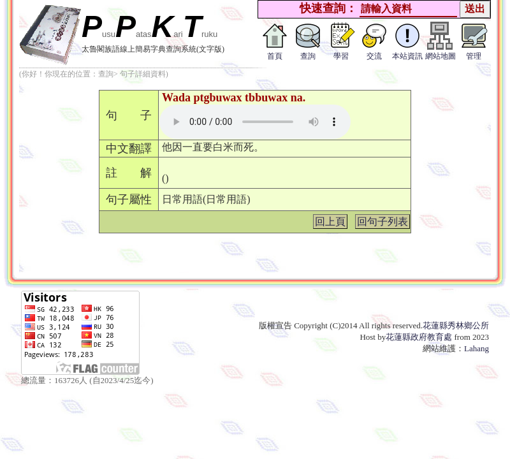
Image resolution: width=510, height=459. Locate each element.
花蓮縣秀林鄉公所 (456, 325)
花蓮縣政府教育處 (419, 337)
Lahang (476, 348)
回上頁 (330, 221)
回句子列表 (382, 221)
